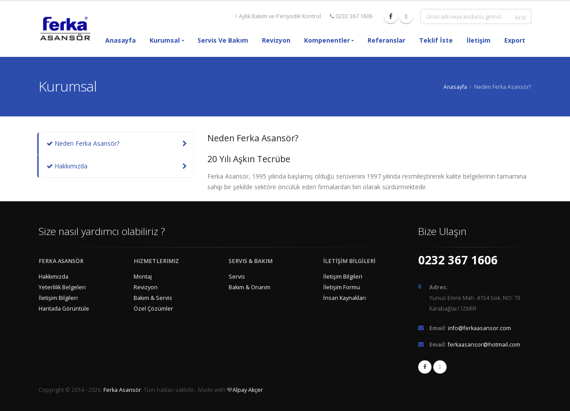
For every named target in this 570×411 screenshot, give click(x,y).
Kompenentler (327, 40)
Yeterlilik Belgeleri (62, 287)
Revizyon (276, 40)
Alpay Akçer (248, 390)
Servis (237, 276)
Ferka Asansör (122, 390)
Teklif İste (436, 40)
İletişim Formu (341, 287)
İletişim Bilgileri (58, 298)
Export (514, 40)
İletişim (479, 40)
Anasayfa (120, 40)
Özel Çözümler (153, 308)
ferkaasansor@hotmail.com (484, 344)
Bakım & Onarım (249, 287)
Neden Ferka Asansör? (83, 143)
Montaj (143, 276)
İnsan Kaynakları (344, 298)
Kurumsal (165, 40)
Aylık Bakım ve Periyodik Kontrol (278, 16)
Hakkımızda (67, 166)
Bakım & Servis (153, 298)
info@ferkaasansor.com (479, 328)
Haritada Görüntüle (64, 308)
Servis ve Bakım (223, 40)
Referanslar (386, 40)
